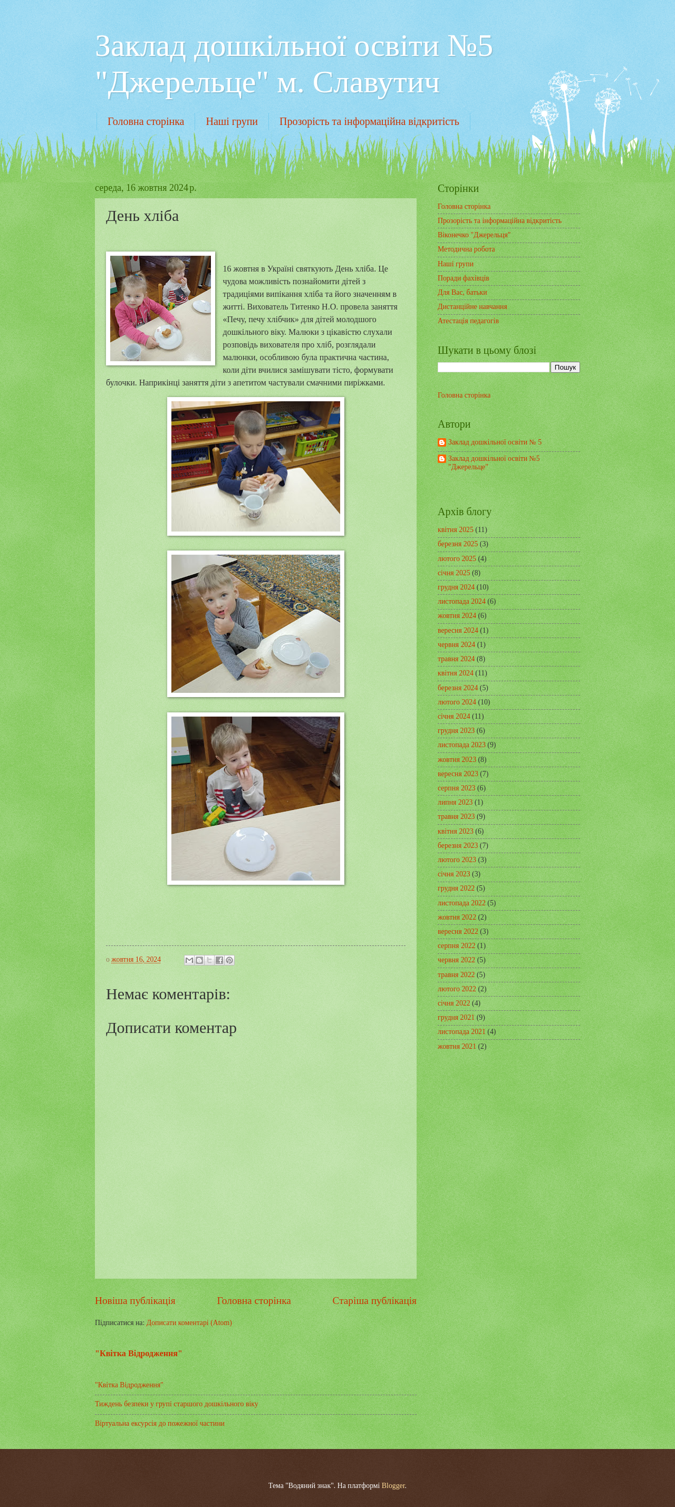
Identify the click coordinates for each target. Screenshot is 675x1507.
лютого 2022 (457, 989)
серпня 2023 (456, 788)
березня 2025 (458, 544)
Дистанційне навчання (472, 307)
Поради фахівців (463, 278)
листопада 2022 (462, 903)
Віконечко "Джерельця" (474, 235)
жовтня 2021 (457, 1046)
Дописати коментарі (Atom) (189, 1323)
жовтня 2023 (457, 760)
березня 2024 (458, 688)
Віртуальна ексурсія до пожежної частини (160, 1423)
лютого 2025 (457, 559)
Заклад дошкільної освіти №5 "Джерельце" (494, 463)
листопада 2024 (462, 601)
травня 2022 (456, 975)
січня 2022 (454, 1003)
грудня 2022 (456, 888)
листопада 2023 (462, 745)
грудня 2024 (456, 587)
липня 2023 (455, 802)
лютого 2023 (457, 860)
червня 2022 (456, 960)
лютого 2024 (457, 702)
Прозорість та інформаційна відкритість (369, 121)
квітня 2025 (456, 530)
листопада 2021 (462, 1032)
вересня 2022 (458, 931)
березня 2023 (458, 845)
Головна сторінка (146, 121)
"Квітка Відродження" (138, 1353)
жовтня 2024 (457, 616)
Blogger (393, 1486)
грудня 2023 (456, 731)
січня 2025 (454, 573)
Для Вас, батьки (462, 292)
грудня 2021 (456, 1017)
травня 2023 (456, 816)
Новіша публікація (135, 1300)
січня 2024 (454, 716)
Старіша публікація (375, 1300)
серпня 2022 (456, 946)
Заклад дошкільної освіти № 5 (495, 442)
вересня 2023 (458, 774)
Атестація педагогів (468, 321)
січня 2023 (454, 874)
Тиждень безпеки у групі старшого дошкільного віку (176, 1404)
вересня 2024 (458, 630)
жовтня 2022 (457, 917)
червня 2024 (456, 645)
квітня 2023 (456, 831)
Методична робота (466, 249)
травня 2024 (456, 659)
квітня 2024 (456, 673)
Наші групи (232, 121)
